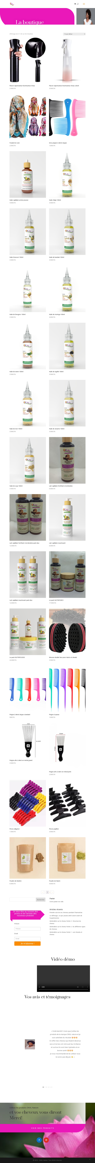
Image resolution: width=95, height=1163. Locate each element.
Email (16, 933)
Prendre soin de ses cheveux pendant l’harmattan (66, 912)
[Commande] (74, 34)
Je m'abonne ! (27, 943)
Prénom (16, 924)
